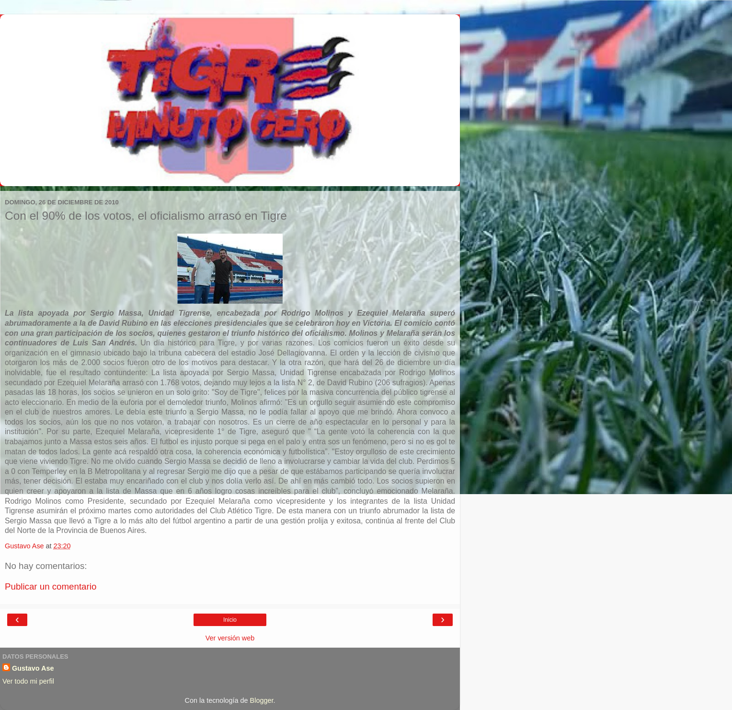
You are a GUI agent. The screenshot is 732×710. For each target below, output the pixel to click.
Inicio (230, 619)
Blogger (262, 700)
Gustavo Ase (33, 668)
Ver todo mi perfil (28, 681)
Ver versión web (230, 638)
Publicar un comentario (50, 586)
